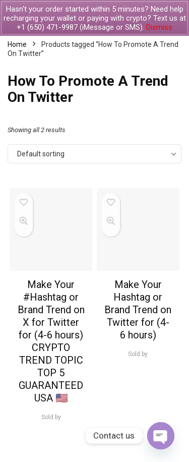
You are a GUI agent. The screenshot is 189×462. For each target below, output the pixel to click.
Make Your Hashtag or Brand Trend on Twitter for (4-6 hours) (137, 309)
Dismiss (159, 27)
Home (17, 44)
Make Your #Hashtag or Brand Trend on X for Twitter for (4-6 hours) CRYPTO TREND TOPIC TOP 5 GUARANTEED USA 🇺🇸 (51, 341)
